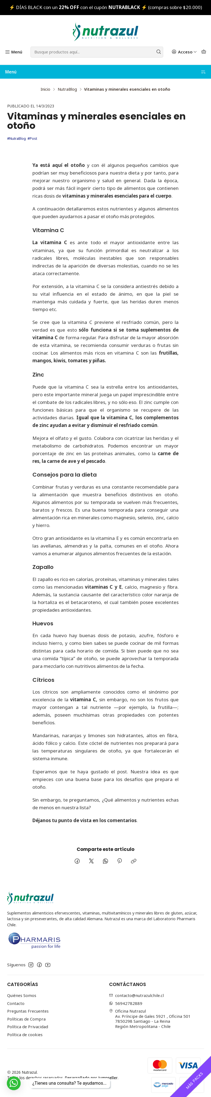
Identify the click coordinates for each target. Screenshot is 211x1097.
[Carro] (203, 52)
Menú (105, 72)
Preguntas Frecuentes (28, 1006)
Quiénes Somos (21, 990)
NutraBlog (67, 85)
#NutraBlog (16, 133)
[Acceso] (184, 52)
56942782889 (126, 998)
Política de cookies (25, 1030)
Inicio (45, 85)
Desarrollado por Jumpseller (91, 1073)
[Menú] (14, 52)
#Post (32, 133)
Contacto (15, 998)
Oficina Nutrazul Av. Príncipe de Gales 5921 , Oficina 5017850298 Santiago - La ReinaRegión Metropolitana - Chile (150, 1014)
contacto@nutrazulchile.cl (136, 990)
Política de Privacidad (27, 1022)
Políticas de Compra (26, 1014)
